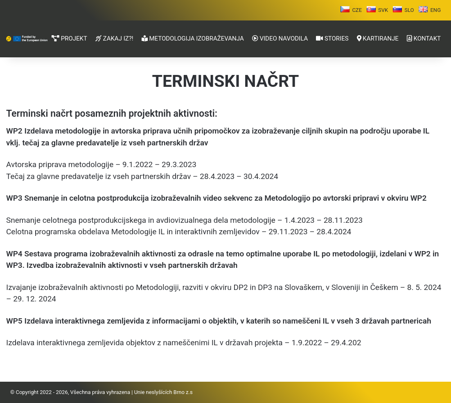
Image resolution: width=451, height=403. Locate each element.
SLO (409, 10)
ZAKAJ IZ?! (114, 38)
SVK (383, 10)
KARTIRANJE (378, 38)
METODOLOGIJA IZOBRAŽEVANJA (193, 38)
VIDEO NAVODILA (280, 38)
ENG (435, 10)
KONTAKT (424, 38)
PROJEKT (69, 38)
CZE (357, 10)
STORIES (332, 38)
